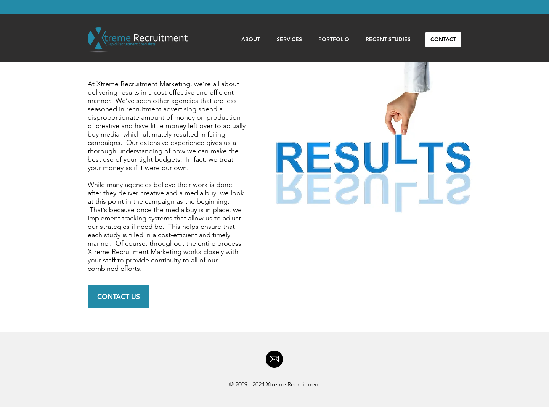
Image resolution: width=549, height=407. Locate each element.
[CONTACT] (443, 39)
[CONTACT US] (118, 296)
